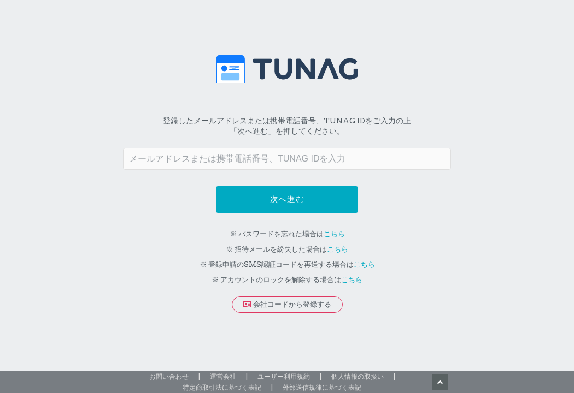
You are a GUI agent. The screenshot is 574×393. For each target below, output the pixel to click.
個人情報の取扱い (357, 376)
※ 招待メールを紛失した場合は (287, 249)
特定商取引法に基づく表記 (222, 387)
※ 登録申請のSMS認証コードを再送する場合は (287, 264)
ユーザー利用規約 (283, 376)
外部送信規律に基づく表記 (322, 387)
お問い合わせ (169, 376)
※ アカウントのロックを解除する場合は (287, 280)
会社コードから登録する (287, 304)
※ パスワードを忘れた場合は (287, 234)
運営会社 (223, 376)
